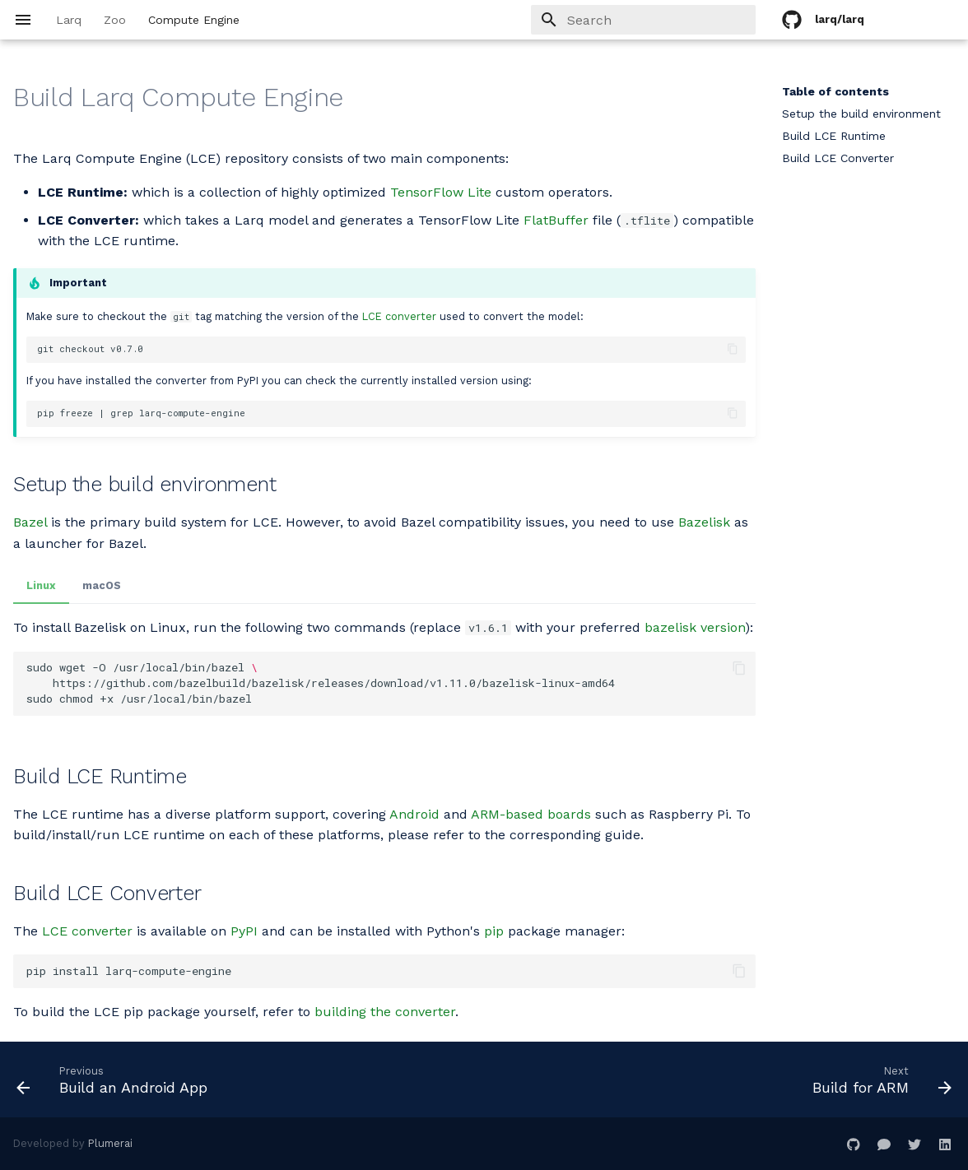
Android (414, 814)
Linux (41, 585)
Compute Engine (194, 19)
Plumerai (110, 1143)
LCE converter (399, 316)
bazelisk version (695, 627)
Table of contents (835, 91)
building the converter (384, 1011)
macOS (101, 585)
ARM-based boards (531, 814)
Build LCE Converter (838, 158)
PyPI (244, 931)
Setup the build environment (861, 113)
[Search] (659, 20)
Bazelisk (704, 522)
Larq (68, 19)
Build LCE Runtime (834, 135)
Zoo (115, 19)
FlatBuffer (556, 220)
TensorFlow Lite (440, 192)
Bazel (30, 522)
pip (494, 931)
